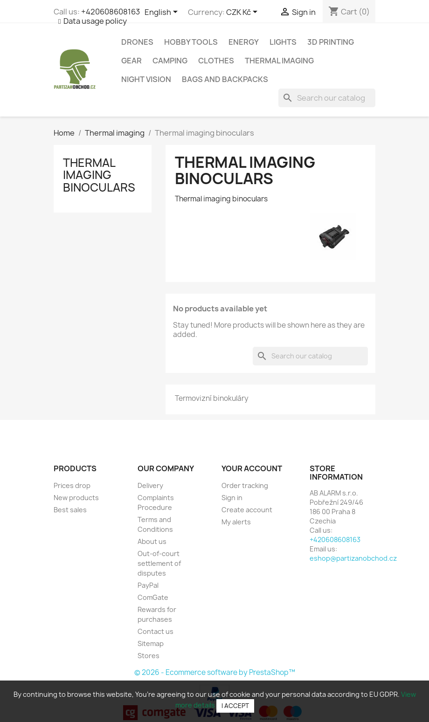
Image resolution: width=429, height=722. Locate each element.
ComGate (153, 597)
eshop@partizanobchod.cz (353, 558)
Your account (251, 468)
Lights (283, 42)
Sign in (231, 497)
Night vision (146, 79)
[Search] (326, 98)
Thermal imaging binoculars (99, 175)
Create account (246, 509)
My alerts (236, 521)
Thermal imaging (279, 60)
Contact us (155, 631)
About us (152, 541)
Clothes (216, 60)
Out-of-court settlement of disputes (159, 563)
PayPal (148, 585)
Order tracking (244, 485)
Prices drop (72, 485)
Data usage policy (95, 21)
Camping (169, 60)
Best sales (70, 509)
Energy (243, 42)
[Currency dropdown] (243, 12)
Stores (148, 655)
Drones (137, 42)
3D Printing (330, 42)
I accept (235, 705)
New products (76, 497)
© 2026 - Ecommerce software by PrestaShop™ (214, 672)
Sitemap (151, 643)
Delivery (150, 485)
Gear (131, 60)
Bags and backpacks (225, 79)
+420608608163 (110, 12)
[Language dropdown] (163, 12)
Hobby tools (191, 42)
